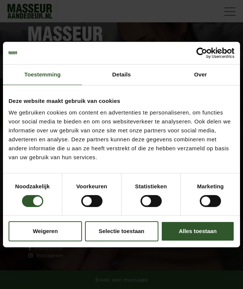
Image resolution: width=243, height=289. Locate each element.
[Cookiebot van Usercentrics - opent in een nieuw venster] (201, 53)
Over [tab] (200, 74)
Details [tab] (121, 74)
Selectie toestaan (122, 231)
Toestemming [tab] (42, 74)
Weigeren (45, 231)
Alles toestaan (198, 231)
